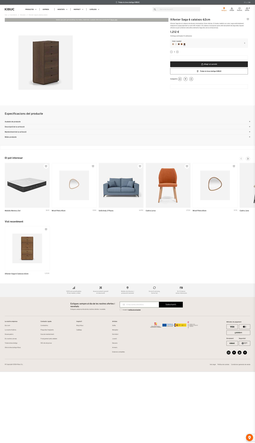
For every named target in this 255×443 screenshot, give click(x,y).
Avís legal (213, 365)
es (245, 2)
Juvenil (114, 339)
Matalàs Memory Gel (12, 211)
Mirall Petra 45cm (58, 211)
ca (249, 2)
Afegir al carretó (209, 64)
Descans (115, 343)
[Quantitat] (174, 52)
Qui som (7, 326)
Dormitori (115, 334)
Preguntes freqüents (47, 330)
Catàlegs (79, 330)
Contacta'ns (44, 326)
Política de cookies (223, 365)
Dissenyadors (9, 334)
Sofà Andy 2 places (106, 211)
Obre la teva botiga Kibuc (13, 348)
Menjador (115, 330)
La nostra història (10, 330)
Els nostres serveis (11, 339)
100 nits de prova (46, 343)
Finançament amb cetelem (49, 339)
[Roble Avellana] (182, 44)
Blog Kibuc (79, 326)
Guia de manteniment (47, 334)
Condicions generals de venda (240, 365)
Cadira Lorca (151, 211)
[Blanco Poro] (176, 44)
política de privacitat (135, 310)
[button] (241, 158)
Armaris (114, 348)
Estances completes (118, 352)
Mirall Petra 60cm (199, 211)
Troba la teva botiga (11, 343)
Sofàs (114, 326)
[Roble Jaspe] (184, 44)
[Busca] (176, 9)
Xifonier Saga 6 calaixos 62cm (16, 274)
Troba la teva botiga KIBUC (127, 2)
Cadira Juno (244, 211)
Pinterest (186, 79)
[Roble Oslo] (173, 44)
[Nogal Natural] (179, 44)
